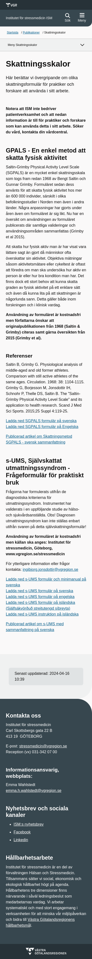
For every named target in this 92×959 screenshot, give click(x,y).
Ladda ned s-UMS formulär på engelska (40, 597)
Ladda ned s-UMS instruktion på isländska (42, 614)
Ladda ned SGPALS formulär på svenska (41, 421)
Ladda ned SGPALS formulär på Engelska (42, 427)
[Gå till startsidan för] (29, 18)
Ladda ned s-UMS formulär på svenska (39, 591)
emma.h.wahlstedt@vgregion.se (33, 790)
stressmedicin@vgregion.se (43, 746)
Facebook (22, 832)
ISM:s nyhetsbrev (29, 824)
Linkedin (21, 840)
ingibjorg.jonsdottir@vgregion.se (50, 569)
